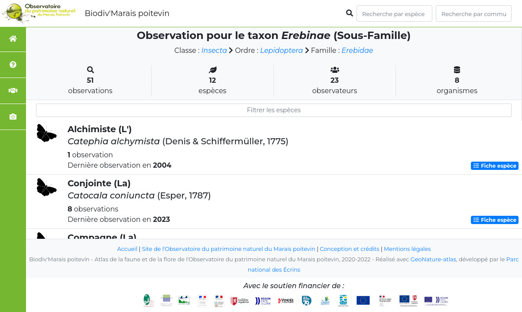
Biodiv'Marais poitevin (126, 13)
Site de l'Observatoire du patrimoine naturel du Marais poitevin (228, 249)
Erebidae (357, 50)
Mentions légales (407, 249)
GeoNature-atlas (433, 259)
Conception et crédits (349, 249)
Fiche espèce (494, 165)
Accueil (127, 249)
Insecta (214, 50)
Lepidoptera (281, 50)
